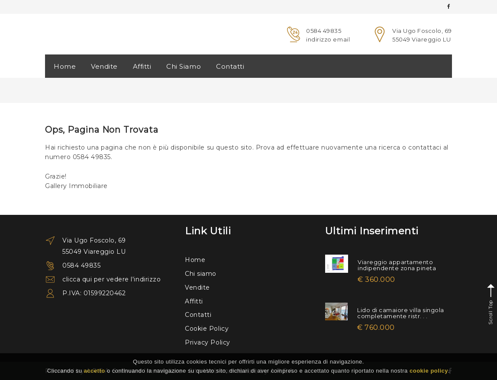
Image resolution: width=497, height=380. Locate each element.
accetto (94, 370)
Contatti (230, 66)
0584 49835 (323, 30)
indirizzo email (328, 39)
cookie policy (429, 370)
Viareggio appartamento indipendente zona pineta (397, 265)
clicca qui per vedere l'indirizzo (111, 279)
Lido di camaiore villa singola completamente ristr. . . (400, 313)
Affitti (142, 66)
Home (65, 66)
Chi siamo (200, 274)
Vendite (104, 66)
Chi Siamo (183, 66)
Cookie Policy (207, 328)
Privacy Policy (207, 342)
